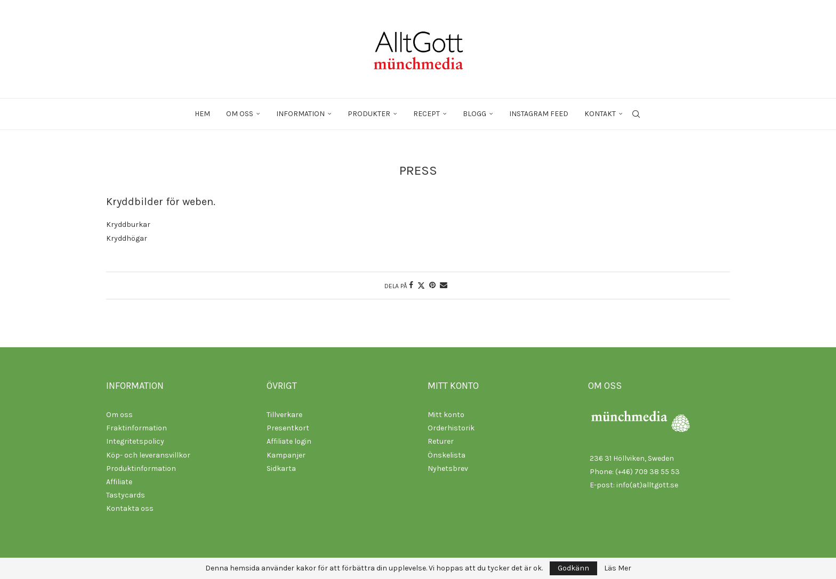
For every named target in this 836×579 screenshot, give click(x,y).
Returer (441, 441)
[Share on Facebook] (411, 285)
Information (300, 113)
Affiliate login (289, 441)
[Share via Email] (443, 285)
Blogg (474, 113)
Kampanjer (286, 455)
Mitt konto (446, 414)
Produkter (369, 113)
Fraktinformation (136, 428)
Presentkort (288, 428)
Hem (202, 113)
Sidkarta (281, 468)
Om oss (239, 113)
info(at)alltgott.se (647, 485)
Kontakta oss (130, 508)
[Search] (636, 114)
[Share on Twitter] (421, 285)
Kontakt (600, 113)
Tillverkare (284, 414)
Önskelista (446, 455)
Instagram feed (538, 113)
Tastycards (125, 495)
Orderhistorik (451, 428)
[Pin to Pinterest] (432, 285)
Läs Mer (617, 568)
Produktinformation (141, 468)
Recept (426, 113)
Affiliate (119, 481)
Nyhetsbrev (448, 468)
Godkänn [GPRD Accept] (573, 568)
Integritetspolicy (135, 441)
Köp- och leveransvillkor (148, 455)
